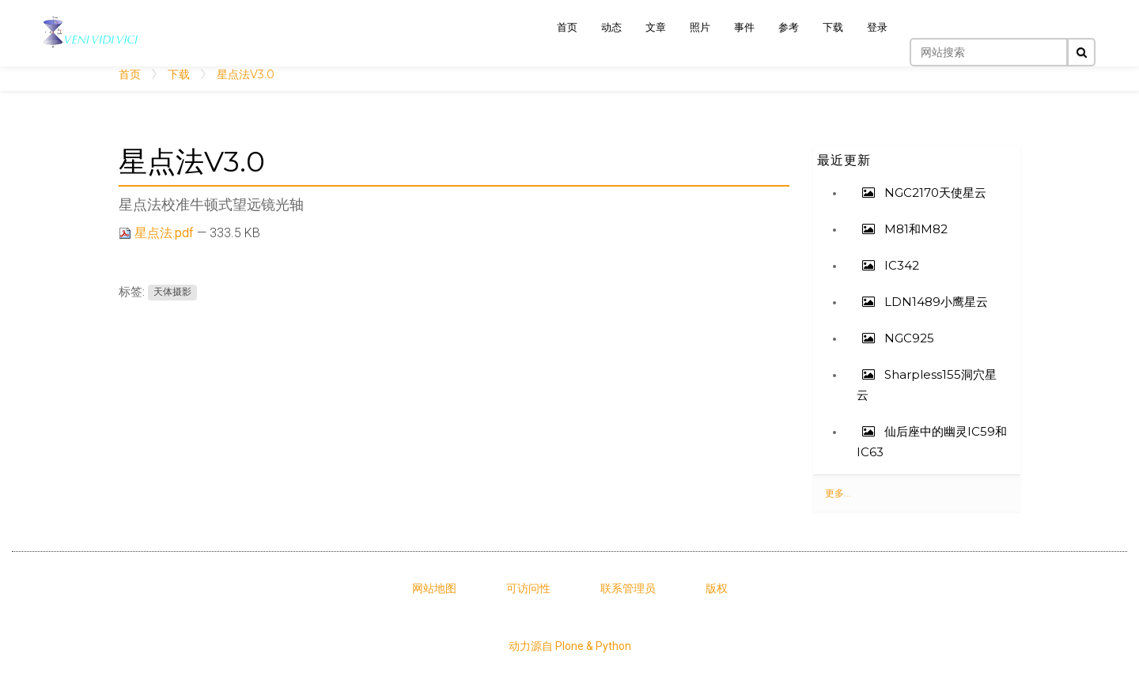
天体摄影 (172, 292)
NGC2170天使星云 (933, 192)
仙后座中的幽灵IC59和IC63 (932, 441)
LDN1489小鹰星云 (934, 301)
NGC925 (907, 338)
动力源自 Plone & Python (570, 646)
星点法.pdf (158, 232)
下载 (179, 74)
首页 (130, 74)
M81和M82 (914, 228)
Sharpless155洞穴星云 (927, 384)
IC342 (900, 265)
